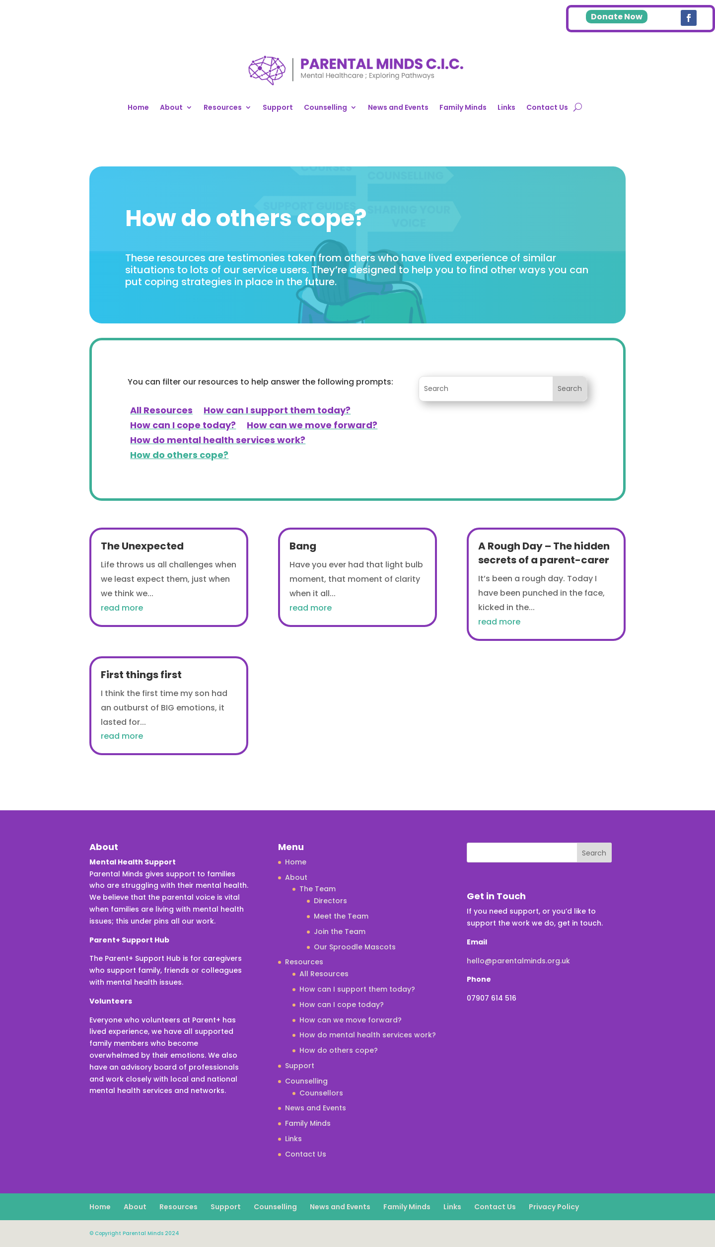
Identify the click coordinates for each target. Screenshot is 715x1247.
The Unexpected (142, 546)
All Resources (161, 411)
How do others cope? (179, 456)
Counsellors (321, 1093)
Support (278, 107)
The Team (317, 889)
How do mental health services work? (217, 441)
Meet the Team (341, 916)
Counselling (325, 107)
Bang (302, 546)
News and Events (398, 107)
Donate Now (617, 16)
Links (506, 107)
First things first (141, 675)
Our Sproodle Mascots (355, 947)
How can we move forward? (312, 426)
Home (138, 107)
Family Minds (463, 107)
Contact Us (547, 107)
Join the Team (339, 931)
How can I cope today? (183, 426)
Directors (330, 901)
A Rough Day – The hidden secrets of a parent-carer (544, 553)
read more (122, 608)
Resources (223, 107)
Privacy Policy (554, 1207)
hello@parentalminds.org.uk (518, 961)
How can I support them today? (277, 411)
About (171, 107)
